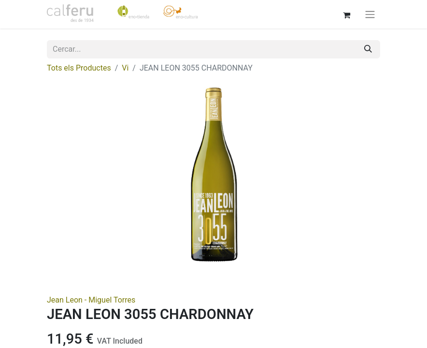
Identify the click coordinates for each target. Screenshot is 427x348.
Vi (125, 67)
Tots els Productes (79, 67)
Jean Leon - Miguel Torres (91, 299)
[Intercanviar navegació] (370, 14)
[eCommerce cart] (346, 14)
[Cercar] (368, 49)
